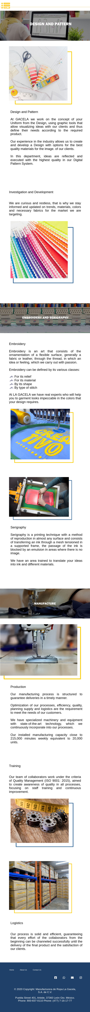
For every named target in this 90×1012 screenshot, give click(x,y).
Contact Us (37, 970)
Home (11, 970)
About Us (23, 970)
